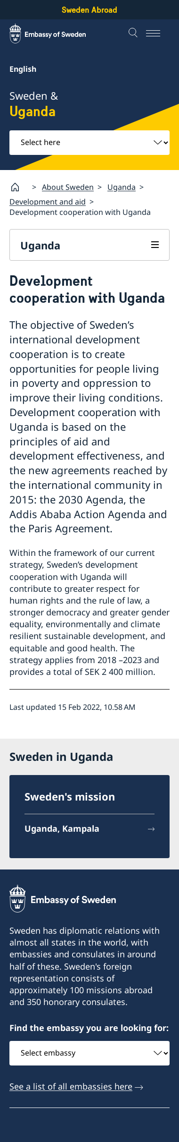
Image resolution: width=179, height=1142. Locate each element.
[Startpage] (18, 187)
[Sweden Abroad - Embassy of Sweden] (56, 33)
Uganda (121, 187)
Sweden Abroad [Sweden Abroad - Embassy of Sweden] (89, 9)
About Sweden (68, 187)
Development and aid (47, 201)
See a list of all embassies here (70, 1086)
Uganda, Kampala (61, 828)
